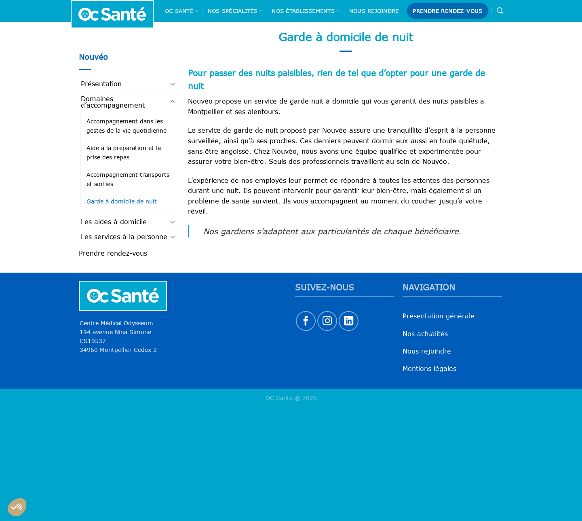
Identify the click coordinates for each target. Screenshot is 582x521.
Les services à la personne (124, 236)
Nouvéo (93, 56)
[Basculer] (172, 84)
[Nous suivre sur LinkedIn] (348, 321)
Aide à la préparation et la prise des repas (123, 152)
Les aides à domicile (114, 221)
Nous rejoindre (374, 11)
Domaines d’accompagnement (113, 102)
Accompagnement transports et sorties (127, 179)
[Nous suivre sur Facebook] (306, 321)
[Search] (500, 11)
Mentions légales (429, 368)
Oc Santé (182, 11)
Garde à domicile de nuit (121, 201)
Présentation (101, 83)
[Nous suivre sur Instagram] (327, 321)
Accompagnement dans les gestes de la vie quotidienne (126, 126)
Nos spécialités (235, 11)
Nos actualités (425, 333)
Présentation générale (438, 316)
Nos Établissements (306, 11)
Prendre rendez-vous (113, 253)
